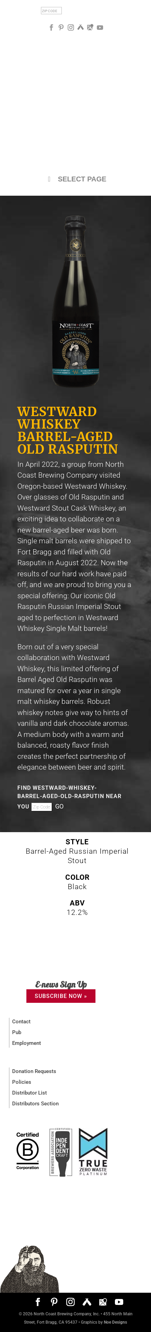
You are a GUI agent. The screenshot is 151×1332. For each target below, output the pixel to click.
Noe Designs (115, 1322)
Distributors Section (35, 1103)
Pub (16, 1032)
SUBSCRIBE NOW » (61, 996)
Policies (21, 1082)
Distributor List (29, 1093)
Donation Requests (34, 1071)
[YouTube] (100, 27)
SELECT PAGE (76, 179)
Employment (26, 1043)
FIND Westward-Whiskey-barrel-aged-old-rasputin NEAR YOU (69, 797)
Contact (21, 1021)
